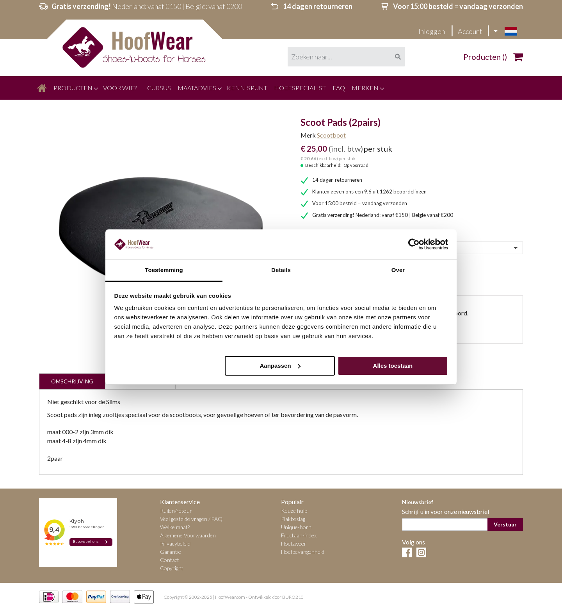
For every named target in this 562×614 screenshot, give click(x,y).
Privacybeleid (175, 543)
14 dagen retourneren (337, 180)
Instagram (421, 552)
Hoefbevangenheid (302, 551)
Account (470, 31)
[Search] (397, 56)
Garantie (170, 551)
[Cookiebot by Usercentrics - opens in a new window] (414, 244)
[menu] (281, 88)
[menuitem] (42, 88)
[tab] (72, 381)
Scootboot (331, 135)
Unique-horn (296, 527)
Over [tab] (398, 270)
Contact (169, 560)
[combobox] (346, 56)
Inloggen (432, 31)
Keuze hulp (294, 510)
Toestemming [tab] (164, 270)
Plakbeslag (293, 519)
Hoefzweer (293, 543)
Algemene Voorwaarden (188, 535)
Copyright (171, 568)
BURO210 (293, 597)
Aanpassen (280, 365)
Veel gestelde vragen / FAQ (191, 519)
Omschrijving (72, 381)
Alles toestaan (393, 365)
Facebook (407, 552)
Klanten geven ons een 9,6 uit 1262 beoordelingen (369, 191)
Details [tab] (281, 270)
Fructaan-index (299, 535)
